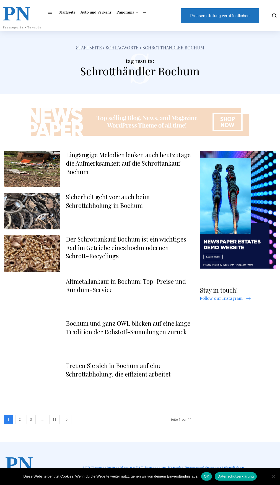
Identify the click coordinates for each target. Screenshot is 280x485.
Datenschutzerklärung (235, 476)
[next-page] (66, 419)
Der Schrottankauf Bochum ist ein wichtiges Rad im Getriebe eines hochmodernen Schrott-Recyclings (126, 247)
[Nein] (273, 476)
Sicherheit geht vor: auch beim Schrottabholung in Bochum (108, 201)
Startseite (89, 48)
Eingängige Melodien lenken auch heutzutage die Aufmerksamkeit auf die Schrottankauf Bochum (128, 163)
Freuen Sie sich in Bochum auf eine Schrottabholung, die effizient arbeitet (118, 369)
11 (54, 419)
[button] (272, 15)
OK (206, 476)
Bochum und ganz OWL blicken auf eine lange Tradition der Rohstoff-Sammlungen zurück (128, 327)
